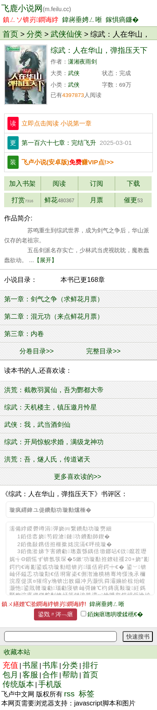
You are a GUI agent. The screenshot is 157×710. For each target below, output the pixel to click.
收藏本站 (17, 652)
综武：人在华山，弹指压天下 (99, 50)
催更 (133, 200)
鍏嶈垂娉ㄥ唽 (82, 19)
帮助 (70, 674)
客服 (30, 674)
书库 (50, 665)
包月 (10, 674)
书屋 (30, 665)
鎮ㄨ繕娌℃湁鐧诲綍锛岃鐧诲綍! (44, 604)
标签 (86, 693)
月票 (96, 200)
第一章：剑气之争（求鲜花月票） (54, 299)
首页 (10, 33)
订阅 (96, 183)
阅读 (59, 183)
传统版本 (18, 684)
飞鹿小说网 (36, 8)
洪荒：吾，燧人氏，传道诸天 (47, 459)
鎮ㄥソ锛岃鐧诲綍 (30, 19)
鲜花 (59, 200)
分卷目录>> (36, 351)
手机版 (50, 684)
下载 (133, 183)
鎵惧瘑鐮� (122, 19)
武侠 (74, 73)
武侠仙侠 (66, 33)
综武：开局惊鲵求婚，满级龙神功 (54, 441)
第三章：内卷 (24, 333)
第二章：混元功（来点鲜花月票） (54, 316)
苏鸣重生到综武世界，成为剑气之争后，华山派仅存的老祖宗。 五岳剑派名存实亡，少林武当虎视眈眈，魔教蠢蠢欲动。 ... (76, 245)
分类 (34, 33)
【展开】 (45, 260)
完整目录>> (103, 351)
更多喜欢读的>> (77, 476)
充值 (10, 665)
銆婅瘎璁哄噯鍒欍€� (115, 614)
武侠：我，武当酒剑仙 (37, 424)
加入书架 (22, 183)
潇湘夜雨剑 (82, 62)
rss (69, 693)
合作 (50, 674)
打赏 (22, 200)
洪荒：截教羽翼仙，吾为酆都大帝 (54, 389)
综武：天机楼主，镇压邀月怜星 (50, 407)
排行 (90, 665)
